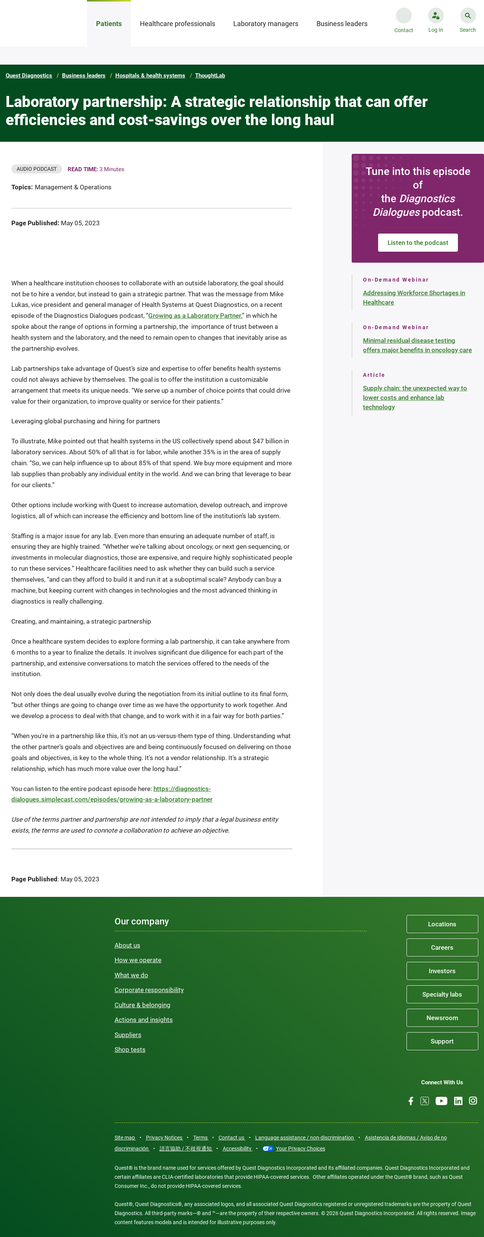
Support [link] (442, 1041)
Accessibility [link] (238, 1149)
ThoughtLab (210, 75)
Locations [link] (442, 924)
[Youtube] (441, 1101)
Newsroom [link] (442, 1018)
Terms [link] (201, 1138)
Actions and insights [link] (144, 1019)
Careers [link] (442, 947)
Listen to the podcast (418, 242)
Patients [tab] (109, 24)
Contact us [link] (232, 1138)
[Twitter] (424, 1101)
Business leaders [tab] (342, 24)
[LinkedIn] (458, 1101)
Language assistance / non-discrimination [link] (305, 1138)
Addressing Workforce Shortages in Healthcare (414, 297)
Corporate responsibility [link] (149, 990)
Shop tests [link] (130, 1049)
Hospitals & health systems (150, 75)
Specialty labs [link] (442, 994)
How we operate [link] (138, 960)
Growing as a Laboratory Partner (194, 315)
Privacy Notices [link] (164, 1138)
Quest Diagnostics (29, 75)
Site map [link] (125, 1138)
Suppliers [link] (128, 1035)
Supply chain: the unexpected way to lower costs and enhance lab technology (415, 397)
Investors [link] (442, 971)
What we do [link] (131, 975)
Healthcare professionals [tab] (177, 24)
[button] (436, 27)
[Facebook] (410, 1101)
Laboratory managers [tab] (265, 24)
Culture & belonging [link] (143, 1005)
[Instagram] (473, 1100)
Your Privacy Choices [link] (300, 1149)
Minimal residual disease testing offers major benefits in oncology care (417, 345)
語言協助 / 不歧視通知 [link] (186, 1149)
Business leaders (83, 75)
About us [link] (127, 945)
